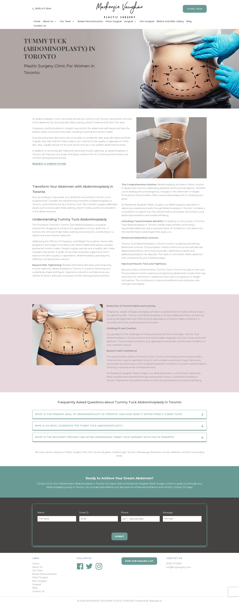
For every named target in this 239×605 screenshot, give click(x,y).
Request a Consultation (49, 163)
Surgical (128, 21)
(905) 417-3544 (43, 8)
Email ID (84, 512)
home (37, 21)
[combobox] (124, 519)
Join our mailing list (139, 561)
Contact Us (40, 25)
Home (35, 563)
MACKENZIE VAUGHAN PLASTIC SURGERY (110, 600)
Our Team (65, 21)
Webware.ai (155, 600)
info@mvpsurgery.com (178, 567)
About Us (48, 21)
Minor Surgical (114, 21)
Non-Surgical (147, 21)
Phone (125, 512)
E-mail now (194, 8)
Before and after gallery (170, 21)
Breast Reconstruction (90, 21)
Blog (188, 21)
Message (168, 512)
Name (41, 512)
